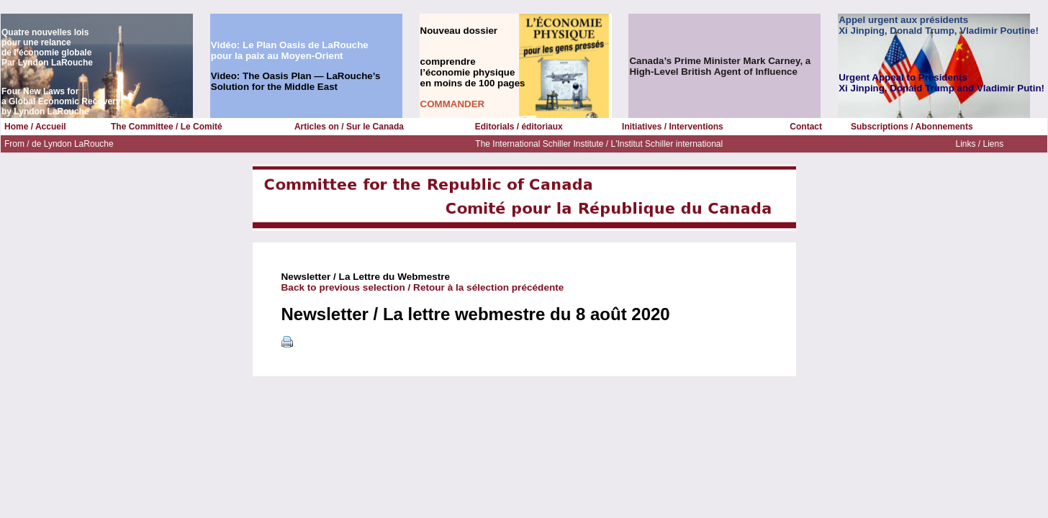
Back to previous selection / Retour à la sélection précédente (422, 287)
